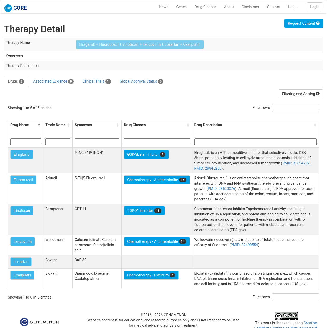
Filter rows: (262, 107)
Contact (273, 7)
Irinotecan (22, 211)
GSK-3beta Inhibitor (146, 154)
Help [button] (293, 7)
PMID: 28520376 (221, 188)
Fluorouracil (23, 180)
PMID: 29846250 (208, 168)
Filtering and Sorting (301, 94)
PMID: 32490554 (244, 245)
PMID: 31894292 (296, 163)
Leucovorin (23, 241)
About (229, 7)
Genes (181, 7)
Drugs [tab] (16, 81)
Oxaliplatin (22, 275)
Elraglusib (22, 154)
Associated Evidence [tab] (53, 81)
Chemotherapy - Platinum (151, 275)
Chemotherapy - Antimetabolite (156, 180)
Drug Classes (205, 7)
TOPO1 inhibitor (144, 210)
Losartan (21, 262)
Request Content (304, 23)
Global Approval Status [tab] (142, 81)
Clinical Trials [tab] (97, 81)
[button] (39, 125)
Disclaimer (250, 7)
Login (314, 7)
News (163, 7)
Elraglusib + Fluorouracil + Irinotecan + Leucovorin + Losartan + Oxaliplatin (140, 44)
